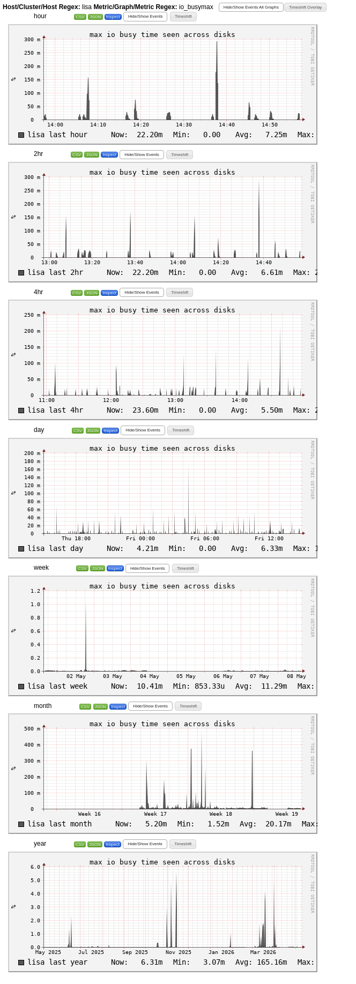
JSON (95, 16)
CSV (80, 16)
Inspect (113, 16)
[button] (251, 7)
